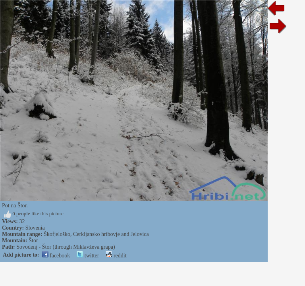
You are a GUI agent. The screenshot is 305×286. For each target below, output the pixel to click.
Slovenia (35, 228)
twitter (88, 256)
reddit (116, 256)
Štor (33, 240)
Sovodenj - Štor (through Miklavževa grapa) (65, 247)
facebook (56, 256)
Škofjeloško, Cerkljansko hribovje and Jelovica (96, 234)
